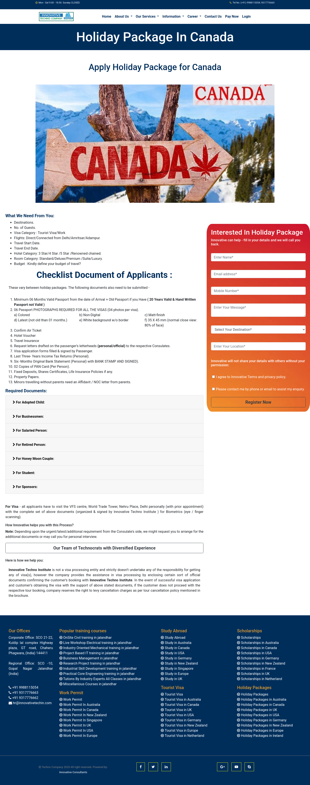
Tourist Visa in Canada (181, 705)
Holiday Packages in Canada (262, 705)
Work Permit (72, 699)
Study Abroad (174, 638)
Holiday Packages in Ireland (261, 736)
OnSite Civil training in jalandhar (87, 638)
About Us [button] (122, 16)
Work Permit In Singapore (82, 720)
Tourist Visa (173, 694)
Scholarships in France (258, 668)
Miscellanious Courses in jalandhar (89, 684)
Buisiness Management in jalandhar (90, 658)
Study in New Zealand (181, 663)
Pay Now (232, 16)
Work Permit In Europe (79, 736)
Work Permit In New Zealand (84, 715)
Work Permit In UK (76, 725)
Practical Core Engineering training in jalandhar (98, 674)
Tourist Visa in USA (179, 715)
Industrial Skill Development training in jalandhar (99, 668)
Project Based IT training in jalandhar (90, 653)
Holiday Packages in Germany (263, 720)
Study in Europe (176, 674)
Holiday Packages (254, 694)
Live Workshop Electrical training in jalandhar (97, 643)
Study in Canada (176, 648)
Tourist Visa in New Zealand (185, 725)
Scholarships (250, 638)
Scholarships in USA (256, 653)
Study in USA (174, 653)
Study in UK (173, 679)
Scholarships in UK (255, 674)
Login (246, 16)
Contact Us (213, 16)
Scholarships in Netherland (261, 679)
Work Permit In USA (77, 730)
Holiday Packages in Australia (263, 699)
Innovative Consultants (73, 772)
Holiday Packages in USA (259, 715)
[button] (53, 144)
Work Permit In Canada (80, 710)
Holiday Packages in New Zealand (266, 725)
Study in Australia (177, 643)
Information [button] (171, 16)
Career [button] (193, 16)
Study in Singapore (178, 668)
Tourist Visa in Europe (181, 730)
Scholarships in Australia (259, 643)
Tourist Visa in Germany (182, 720)
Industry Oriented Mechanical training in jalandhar (100, 648)
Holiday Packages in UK (258, 710)
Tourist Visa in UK (178, 710)
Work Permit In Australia (81, 705)
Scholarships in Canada (258, 648)
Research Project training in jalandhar (91, 663)
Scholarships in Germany (259, 658)
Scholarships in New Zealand (262, 663)
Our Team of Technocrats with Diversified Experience (104, 548)
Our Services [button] (146, 16)
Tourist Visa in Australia (182, 699)
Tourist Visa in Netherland (184, 736)
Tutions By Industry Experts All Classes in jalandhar (101, 679)
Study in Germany (178, 658)
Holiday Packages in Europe (261, 730)
